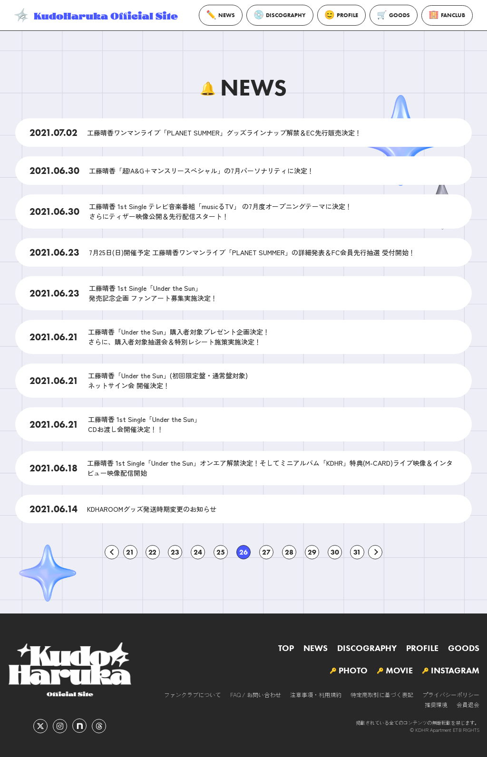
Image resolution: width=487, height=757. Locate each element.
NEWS (220, 15)
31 (357, 552)
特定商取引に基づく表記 (382, 694)
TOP (286, 648)
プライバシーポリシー (450, 694)
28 (289, 552)
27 (266, 552)
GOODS (393, 15)
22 (152, 552)
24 (198, 552)
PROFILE (341, 15)
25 (220, 552)
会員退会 (468, 704)
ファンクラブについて (192, 694)
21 (130, 552)
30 (335, 552)
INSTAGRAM (455, 670)
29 (312, 552)
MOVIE (399, 670)
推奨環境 (436, 704)
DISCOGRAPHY (280, 15)
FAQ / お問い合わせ (255, 694)
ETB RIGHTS (466, 729)
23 (175, 552)
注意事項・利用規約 (315, 694)
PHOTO (353, 670)
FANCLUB (447, 15)
